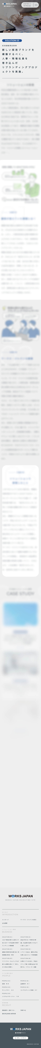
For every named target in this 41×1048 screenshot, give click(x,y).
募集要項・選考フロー (8, 1010)
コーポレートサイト (20, 1038)
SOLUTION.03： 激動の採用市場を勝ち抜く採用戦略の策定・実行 (10, 952)
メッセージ (5, 919)
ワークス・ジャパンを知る (28, 919)
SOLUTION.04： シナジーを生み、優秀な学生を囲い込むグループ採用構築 (29, 952)
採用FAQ (23, 1010)
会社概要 (4, 923)
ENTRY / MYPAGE (27, 5)
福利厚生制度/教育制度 (9, 1013)
